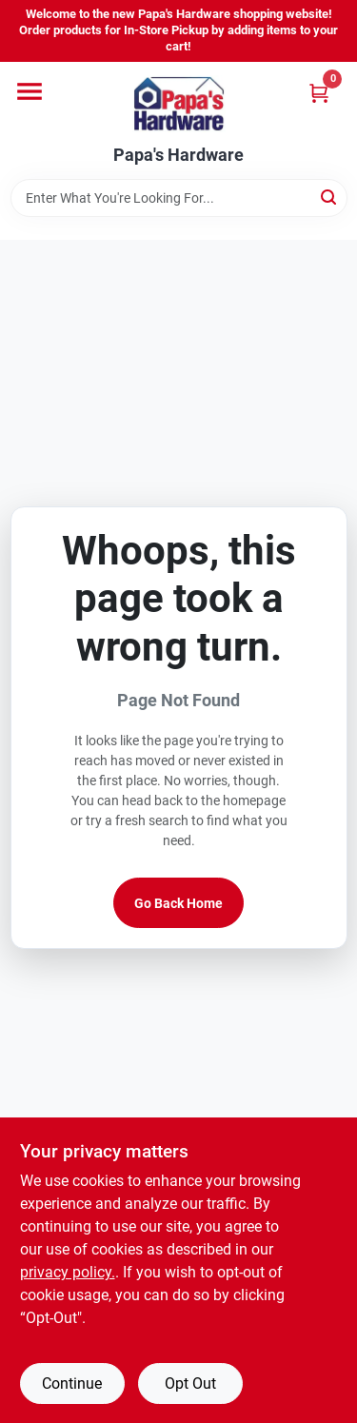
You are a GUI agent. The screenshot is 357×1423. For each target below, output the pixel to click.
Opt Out (190, 1383)
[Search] (330, 196)
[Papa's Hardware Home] (179, 103)
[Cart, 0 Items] (318, 93)
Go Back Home (178, 903)
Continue (72, 1383)
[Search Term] (178, 198)
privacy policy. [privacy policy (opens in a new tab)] (67, 1272)
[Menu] (29, 91)
